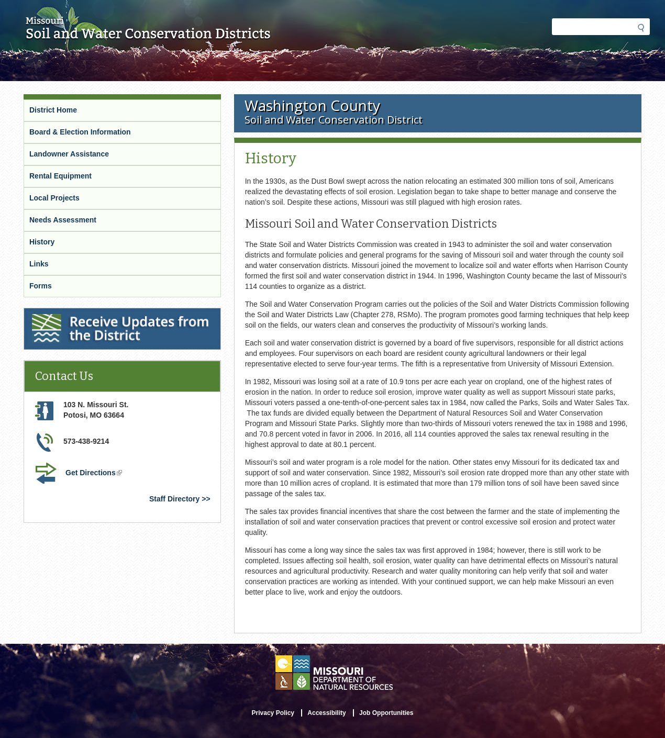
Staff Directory (174, 499)
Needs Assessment (62, 220)
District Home (53, 110)
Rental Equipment (60, 176)
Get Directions (94, 473)
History (41, 242)
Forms (40, 286)
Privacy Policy (273, 713)
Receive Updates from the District (84, 314)
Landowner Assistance (69, 154)
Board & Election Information (80, 132)
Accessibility (326, 713)
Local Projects (54, 198)
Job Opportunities (386, 713)
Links (39, 264)
